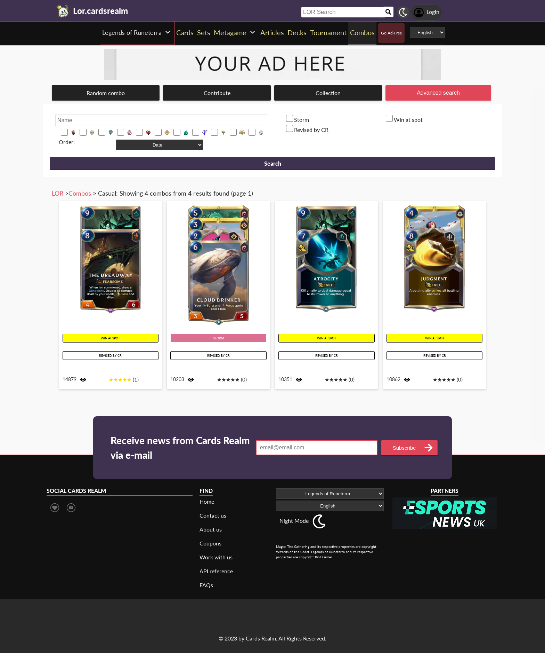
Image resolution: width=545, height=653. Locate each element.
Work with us (216, 557)
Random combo (106, 92)
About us (211, 529)
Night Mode (294, 520)
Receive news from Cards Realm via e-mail (180, 447)
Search (272, 163)
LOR (57, 193)
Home (207, 501)
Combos (79, 193)
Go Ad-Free (391, 33)
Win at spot (408, 119)
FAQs (206, 585)
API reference (216, 571)
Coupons (210, 543)
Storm (301, 119)
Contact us (213, 515)
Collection (328, 92)
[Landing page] (63, 10)
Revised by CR (311, 129)
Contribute (217, 92)
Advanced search (438, 93)
